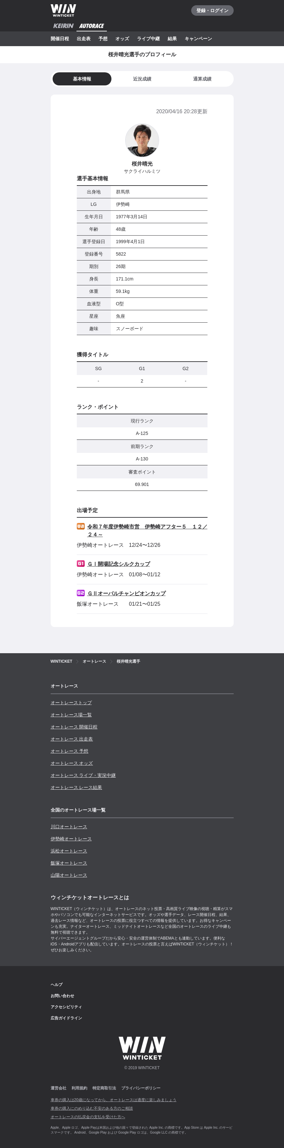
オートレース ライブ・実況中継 (83, 775)
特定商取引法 (104, 1088)
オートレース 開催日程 (74, 726)
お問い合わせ (62, 996)
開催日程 (60, 38)
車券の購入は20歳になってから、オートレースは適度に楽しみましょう (113, 1100)
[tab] (142, 78)
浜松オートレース (69, 850)
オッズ (122, 38)
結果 (172, 38)
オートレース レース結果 (76, 787)
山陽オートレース (69, 875)
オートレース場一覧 (71, 714)
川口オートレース (69, 826)
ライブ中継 (148, 38)
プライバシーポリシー (140, 1088)
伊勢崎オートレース (71, 838)
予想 (103, 38)
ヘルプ (56, 984)
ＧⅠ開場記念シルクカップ (118, 564)
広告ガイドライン (66, 1018)
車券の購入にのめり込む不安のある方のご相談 (92, 1108)
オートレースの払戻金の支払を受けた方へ (88, 1117)
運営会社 (58, 1088)
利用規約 (79, 1088)
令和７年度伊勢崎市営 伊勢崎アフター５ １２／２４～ (147, 530)
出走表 (84, 38)
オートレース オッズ (72, 763)
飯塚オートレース (69, 863)
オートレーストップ (71, 702)
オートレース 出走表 (72, 739)
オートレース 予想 (70, 751)
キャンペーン (198, 38)
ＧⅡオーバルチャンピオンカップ (126, 593)
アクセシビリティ (66, 1007)
